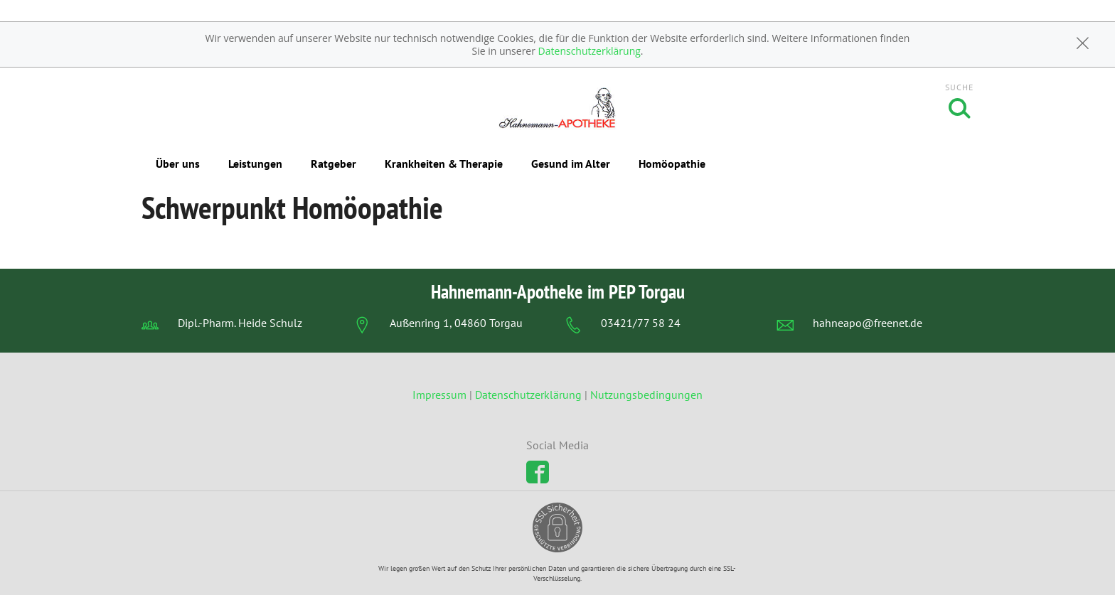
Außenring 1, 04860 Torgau (456, 323)
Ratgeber (333, 163)
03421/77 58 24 (641, 323)
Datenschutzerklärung (589, 51)
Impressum (440, 394)
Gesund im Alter (570, 163)
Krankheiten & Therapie (444, 163)
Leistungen (255, 163)
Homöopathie (672, 163)
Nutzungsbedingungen (646, 394)
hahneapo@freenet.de (867, 323)
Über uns (178, 163)
